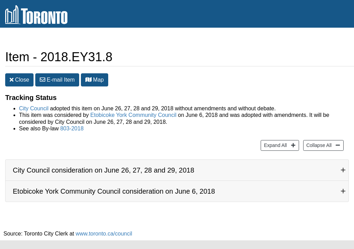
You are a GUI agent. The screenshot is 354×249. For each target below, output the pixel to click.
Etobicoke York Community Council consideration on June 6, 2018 (114, 191)
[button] (88, 79)
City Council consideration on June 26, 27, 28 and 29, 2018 (103, 170)
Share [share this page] (332, 39)
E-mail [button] (57, 80)
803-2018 (72, 128)
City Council (33, 108)
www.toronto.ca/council (104, 234)
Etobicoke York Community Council (133, 115)
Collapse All (318, 144)
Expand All (274, 144)
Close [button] (19, 80)
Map (94, 80)
